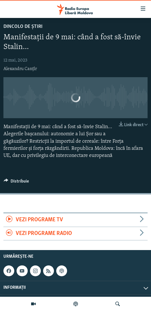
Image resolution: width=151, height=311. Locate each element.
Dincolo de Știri (23, 26)
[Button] (16, 182)
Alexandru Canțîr (20, 69)
